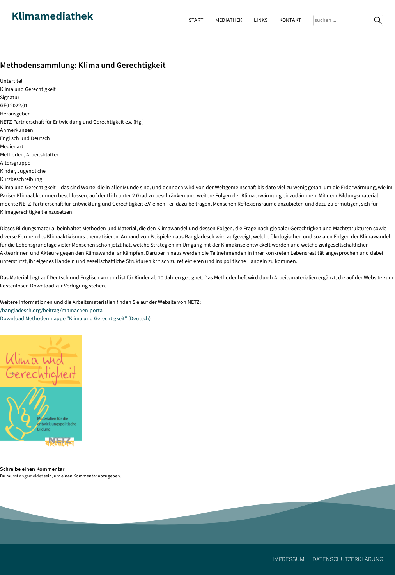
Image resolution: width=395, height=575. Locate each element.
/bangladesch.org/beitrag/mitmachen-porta (51, 310)
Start (196, 20)
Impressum (289, 559)
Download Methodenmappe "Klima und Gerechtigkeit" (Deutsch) (75, 319)
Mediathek (228, 20)
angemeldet (31, 476)
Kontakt (290, 20)
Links (260, 20)
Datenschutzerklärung (347, 559)
